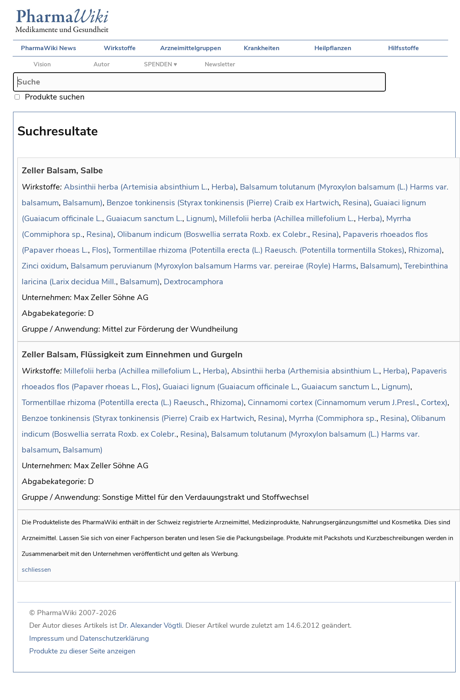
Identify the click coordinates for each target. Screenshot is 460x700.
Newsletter (220, 64)
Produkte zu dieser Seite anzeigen (82, 651)
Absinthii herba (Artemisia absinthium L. (136, 187)
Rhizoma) (425, 250)
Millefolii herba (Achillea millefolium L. (286, 218)
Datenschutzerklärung (114, 638)
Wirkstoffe (120, 48)
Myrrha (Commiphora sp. (332, 418)
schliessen (36, 569)
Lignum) (200, 218)
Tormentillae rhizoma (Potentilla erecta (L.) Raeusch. (114, 402)
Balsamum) (83, 202)
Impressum (46, 638)
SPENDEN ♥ (160, 64)
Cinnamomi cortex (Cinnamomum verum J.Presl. (332, 402)
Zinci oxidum (44, 266)
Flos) (100, 250)
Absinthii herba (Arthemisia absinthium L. (305, 371)
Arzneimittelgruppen (190, 48)
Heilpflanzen (332, 48)
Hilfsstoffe (403, 48)
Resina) (356, 202)
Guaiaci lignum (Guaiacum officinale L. (230, 386)
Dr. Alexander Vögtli (150, 625)
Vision (42, 64)
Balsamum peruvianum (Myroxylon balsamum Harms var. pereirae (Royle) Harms (213, 266)
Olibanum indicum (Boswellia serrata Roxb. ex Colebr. (212, 234)
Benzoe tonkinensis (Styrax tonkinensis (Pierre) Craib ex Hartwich (223, 202)
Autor (101, 64)
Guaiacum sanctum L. (144, 218)
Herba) (223, 187)
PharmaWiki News (48, 48)
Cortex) (434, 402)
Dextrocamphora (193, 281)
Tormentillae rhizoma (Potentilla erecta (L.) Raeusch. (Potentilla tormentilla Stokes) (258, 250)
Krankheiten (261, 48)
